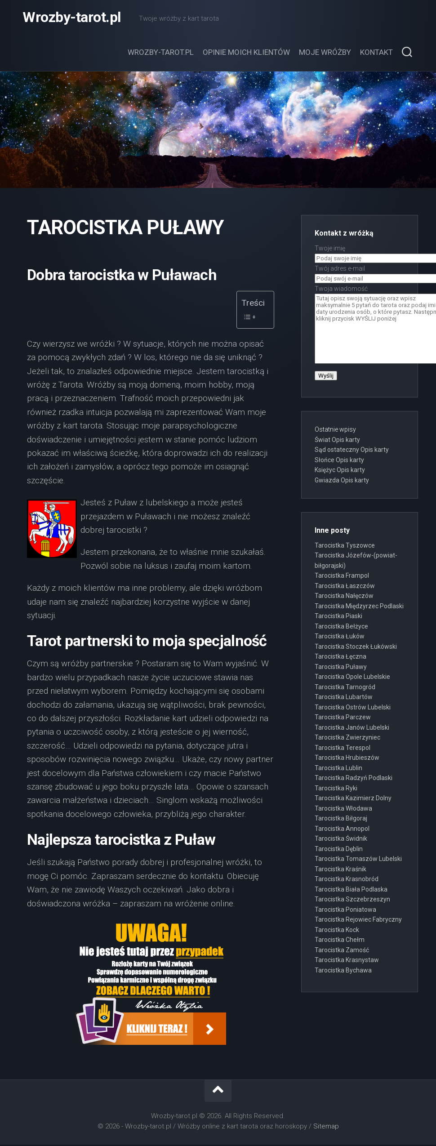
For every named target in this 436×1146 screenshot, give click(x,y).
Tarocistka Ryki (336, 789)
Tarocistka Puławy (341, 667)
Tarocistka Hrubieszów (347, 758)
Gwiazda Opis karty (342, 481)
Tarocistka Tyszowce (345, 546)
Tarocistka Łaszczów (345, 586)
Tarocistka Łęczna (340, 657)
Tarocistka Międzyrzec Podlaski (359, 607)
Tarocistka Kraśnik (340, 870)
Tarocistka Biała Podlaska (351, 890)
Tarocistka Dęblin (339, 849)
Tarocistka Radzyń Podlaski (353, 778)
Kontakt (376, 53)
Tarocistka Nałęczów (344, 596)
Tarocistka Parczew (343, 718)
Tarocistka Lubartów (344, 697)
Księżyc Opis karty (340, 470)
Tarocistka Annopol (342, 829)
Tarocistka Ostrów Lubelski (353, 708)
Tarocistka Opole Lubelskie (352, 677)
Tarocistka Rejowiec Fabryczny (358, 920)
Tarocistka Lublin (338, 768)
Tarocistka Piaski (338, 616)
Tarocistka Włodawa (343, 809)
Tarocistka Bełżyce (341, 627)
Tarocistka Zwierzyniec (347, 738)
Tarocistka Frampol (342, 576)
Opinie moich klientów (246, 53)
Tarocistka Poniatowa (345, 910)
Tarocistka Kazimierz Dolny (353, 799)
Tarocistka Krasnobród (346, 879)
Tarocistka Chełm (340, 940)
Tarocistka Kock (337, 930)
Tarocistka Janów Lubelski (352, 728)
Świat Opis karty (337, 440)
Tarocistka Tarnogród (345, 687)
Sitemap (326, 1127)
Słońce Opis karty (339, 460)
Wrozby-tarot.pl (71, 18)
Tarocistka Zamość (342, 950)
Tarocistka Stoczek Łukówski (356, 647)
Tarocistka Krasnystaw (347, 960)
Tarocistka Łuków (340, 637)
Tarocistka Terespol (342, 748)
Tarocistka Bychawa (343, 971)
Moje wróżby (325, 53)
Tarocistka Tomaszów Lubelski (358, 859)
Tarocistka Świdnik (341, 839)
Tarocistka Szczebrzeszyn (352, 900)
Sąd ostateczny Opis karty (352, 450)
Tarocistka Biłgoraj (341, 819)
